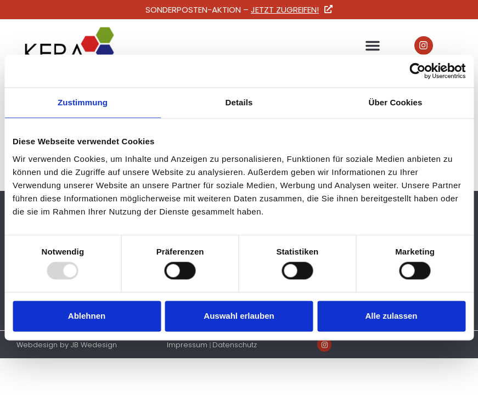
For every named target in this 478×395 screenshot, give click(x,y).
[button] (372, 45)
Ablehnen (86, 315)
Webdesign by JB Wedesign (66, 345)
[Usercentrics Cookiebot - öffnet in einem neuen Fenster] (417, 71)
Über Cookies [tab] (396, 102)
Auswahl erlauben (239, 315)
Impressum (187, 345)
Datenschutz (234, 345)
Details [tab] (239, 102)
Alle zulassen (391, 315)
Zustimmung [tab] (83, 102)
